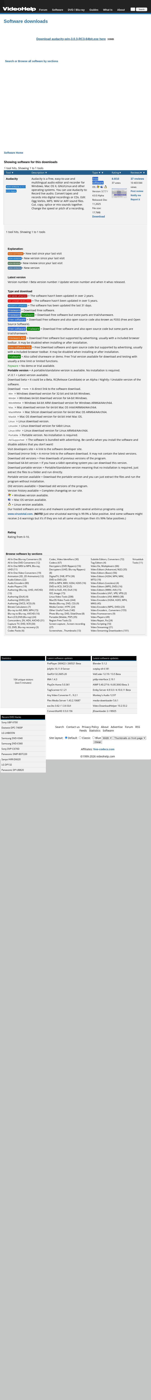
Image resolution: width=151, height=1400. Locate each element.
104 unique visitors (23, 679)
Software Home (13, 152)
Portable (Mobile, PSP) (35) (63, 617)
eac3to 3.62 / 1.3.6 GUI (59, 705)
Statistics (94, 730)
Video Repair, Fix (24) (102, 620)
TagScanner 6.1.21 (57, 690)
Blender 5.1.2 (100, 663)
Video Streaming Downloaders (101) (110, 630)
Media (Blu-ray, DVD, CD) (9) (64, 603)
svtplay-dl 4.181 (101, 668)
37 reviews (137, 178)
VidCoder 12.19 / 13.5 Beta (107, 674)
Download (98, 216)
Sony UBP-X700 (10, 722)
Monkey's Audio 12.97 (104, 695)
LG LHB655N (8, 733)
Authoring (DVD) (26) (19, 600)
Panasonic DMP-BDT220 (14, 754)
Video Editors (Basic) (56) (104, 572)
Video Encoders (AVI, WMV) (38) (107, 596)
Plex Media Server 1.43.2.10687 (63, 700)
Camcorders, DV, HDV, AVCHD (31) (26, 620)
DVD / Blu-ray (76, 10)
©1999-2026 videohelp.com (97, 756)
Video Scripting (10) (101, 623)
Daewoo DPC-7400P (12, 727)
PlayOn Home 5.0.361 (58, 684)
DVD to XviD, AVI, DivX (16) (63, 589)
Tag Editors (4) (98, 562)
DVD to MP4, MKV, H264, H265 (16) (67, 583)
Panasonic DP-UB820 (13, 770)
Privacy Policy (90, 727)
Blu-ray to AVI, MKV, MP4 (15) (23, 610)
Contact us (73, 727)
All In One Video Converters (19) (24, 572)
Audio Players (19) (17, 586)
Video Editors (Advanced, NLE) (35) (109, 569)
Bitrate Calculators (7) (19, 606)
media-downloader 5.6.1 (105, 700)
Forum (43, 10)
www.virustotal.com (20, 514)
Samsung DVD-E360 (12, 743)
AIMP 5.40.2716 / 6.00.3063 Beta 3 (111, 684)
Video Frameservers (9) (103, 613)
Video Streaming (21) (102, 627)
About (121, 10)
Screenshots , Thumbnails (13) (65, 630)
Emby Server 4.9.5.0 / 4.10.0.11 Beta (112, 690)
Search (59, 727)
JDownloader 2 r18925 (104, 711)
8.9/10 (115, 178)
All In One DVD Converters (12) (24, 562)
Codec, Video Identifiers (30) (64, 559)
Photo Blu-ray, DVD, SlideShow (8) (67, 613)
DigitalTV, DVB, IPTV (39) (62, 576)
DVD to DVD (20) (58, 579)
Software (57, 10)
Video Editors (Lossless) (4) (105, 583)
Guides (93, 10)
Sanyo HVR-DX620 (11, 759)
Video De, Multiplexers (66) (105, 566)
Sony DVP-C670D (10, 748)
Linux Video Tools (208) (61, 596)
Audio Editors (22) (17, 579)
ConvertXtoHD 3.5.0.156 (59, 711)
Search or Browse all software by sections (31, 61)
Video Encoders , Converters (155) (108, 610)
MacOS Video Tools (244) (62, 600)
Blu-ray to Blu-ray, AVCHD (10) (24, 613)
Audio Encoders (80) (18, 583)
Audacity (12, 178)
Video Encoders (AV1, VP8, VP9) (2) (109, 593)
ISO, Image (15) (57, 593)
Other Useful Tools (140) (62, 610)
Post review (137, 191)
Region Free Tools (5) (60, 620)
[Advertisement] (73, 103)
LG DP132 (7, 764)
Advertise (117, 727)
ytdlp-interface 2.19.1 (104, 679)
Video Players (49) (100, 617)
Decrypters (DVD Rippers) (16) (65, 566)
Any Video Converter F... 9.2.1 (62, 695)
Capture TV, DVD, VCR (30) (21, 623)
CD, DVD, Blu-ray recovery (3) (23, 627)
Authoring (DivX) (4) (18, 596)
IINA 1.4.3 (52, 679)
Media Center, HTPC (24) (62, 606)
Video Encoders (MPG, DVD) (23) (108, 606)
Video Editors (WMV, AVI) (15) (106, 589)
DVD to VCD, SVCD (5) (60, 586)
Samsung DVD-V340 (12, 738)
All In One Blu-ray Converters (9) (25, 559)
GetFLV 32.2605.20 (57, 674)
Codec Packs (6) (16, 630)
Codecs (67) (55, 562)
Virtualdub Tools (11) (138, 561)
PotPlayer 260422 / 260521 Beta (64, 663)
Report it (135, 199)
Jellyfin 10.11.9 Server (58, 668)
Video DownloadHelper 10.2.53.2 (110, 705)
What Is (107, 10)
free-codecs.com (103, 749)
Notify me (136, 195)
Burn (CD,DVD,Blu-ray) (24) (22, 617)
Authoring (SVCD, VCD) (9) (21, 603)
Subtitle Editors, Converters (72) (107, 559)
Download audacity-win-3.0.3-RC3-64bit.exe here (71, 39)
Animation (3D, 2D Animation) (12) (26, 576)
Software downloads (26, 21)
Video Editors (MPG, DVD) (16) (106, 586)
